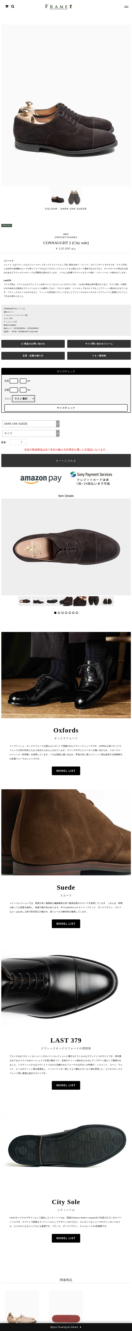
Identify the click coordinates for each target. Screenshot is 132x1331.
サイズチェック (66, 408)
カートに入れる (66, 460)
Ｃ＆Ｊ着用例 (99, 355)
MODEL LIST (66, 770)
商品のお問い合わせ (33, 343)
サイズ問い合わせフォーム (99, 343)
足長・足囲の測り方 (33, 355)
